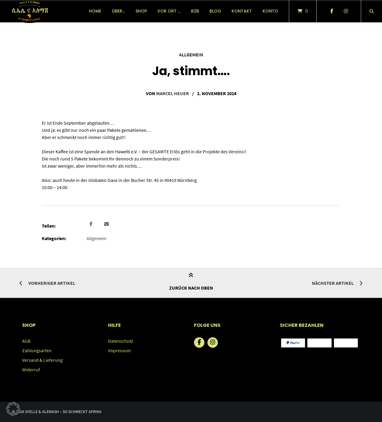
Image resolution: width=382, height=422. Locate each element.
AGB (26, 341)
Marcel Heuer (172, 93)
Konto (270, 11)
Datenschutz (120, 341)
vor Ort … (169, 11)
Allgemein (191, 55)
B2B (195, 11)
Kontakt (242, 11)
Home (95, 11)
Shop (141, 11)
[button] (92, 224)
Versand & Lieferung (42, 360)
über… (118, 11)
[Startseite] (30, 11)
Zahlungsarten (37, 350)
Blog (215, 11)
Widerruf (31, 369)
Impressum (119, 350)
